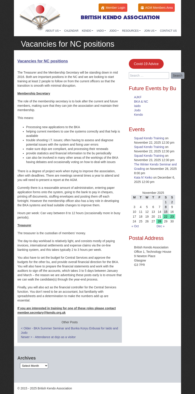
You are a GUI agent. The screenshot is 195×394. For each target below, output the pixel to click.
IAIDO (100, 30)
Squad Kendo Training (149, 138)
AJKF (137, 97)
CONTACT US (168, 30)
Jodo (137, 110)
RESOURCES (130, 30)
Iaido (137, 106)
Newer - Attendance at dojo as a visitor (48, 337)
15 (166, 211)
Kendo (138, 114)
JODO (113, 30)
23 (172, 216)
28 (159, 221)
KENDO (87, 30)
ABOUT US (52, 30)
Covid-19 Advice (146, 64)
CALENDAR (71, 30)
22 (166, 216)
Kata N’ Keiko (143, 177)
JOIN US (149, 30)
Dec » (160, 226)
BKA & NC (141, 101)
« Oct (135, 226)
